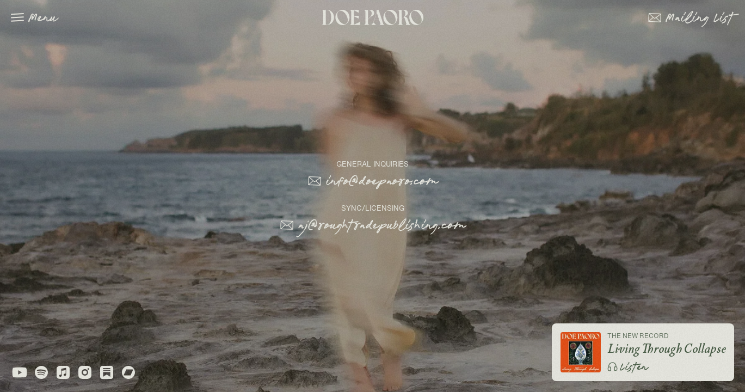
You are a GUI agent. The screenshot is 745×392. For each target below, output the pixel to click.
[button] (691, 17)
